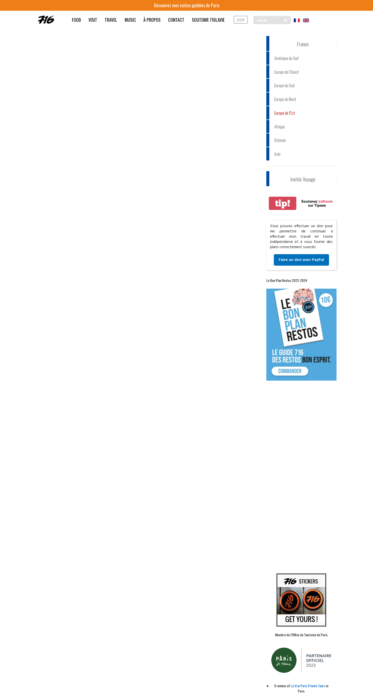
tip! (282, 203)
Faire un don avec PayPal (301, 260)
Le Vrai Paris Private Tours (308, 685)
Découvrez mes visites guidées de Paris (186, 5)
